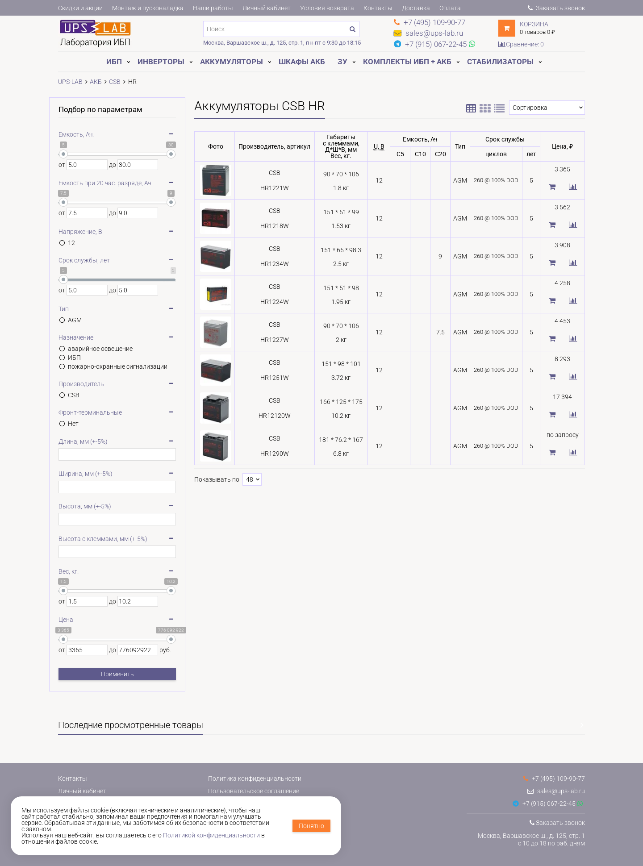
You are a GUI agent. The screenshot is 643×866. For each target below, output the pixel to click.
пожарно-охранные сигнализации (117, 366)
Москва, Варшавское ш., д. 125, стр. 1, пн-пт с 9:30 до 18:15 (282, 42)
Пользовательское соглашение (253, 791)
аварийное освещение (100, 349)
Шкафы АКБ (302, 61)
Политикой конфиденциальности (211, 835)
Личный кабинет (266, 8)
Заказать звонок (556, 8)
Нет (73, 424)
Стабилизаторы (500, 61)
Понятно (311, 825)
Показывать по (216, 479)
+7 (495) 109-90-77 (554, 778)
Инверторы (161, 61)
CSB (73, 395)
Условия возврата (327, 8)
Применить (117, 674)
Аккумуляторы (231, 61)
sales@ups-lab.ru (556, 791)
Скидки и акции (80, 8)
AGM (75, 320)
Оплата (450, 8)
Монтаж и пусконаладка (148, 8)
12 (71, 243)
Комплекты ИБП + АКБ (407, 61)
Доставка (416, 8)
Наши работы (213, 8)
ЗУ (342, 61)
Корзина (534, 24)
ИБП (114, 61)
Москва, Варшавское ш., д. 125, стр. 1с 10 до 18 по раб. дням (531, 839)
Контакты (377, 8)
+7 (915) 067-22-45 (544, 803)
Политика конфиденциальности (254, 778)
